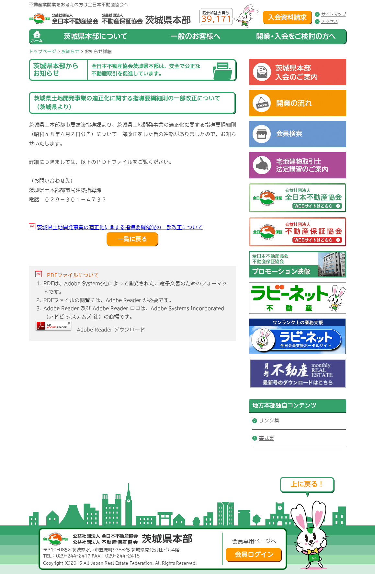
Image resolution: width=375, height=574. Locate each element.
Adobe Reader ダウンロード (90, 329)
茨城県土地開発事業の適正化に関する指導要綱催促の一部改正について (120, 227)
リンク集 (269, 420)
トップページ (42, 51)
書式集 (266, 438)
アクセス (329, 21)
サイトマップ (333, 14)
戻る (132, 239)
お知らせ (70, 51)
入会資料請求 (287, 17)
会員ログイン (254, 555)
